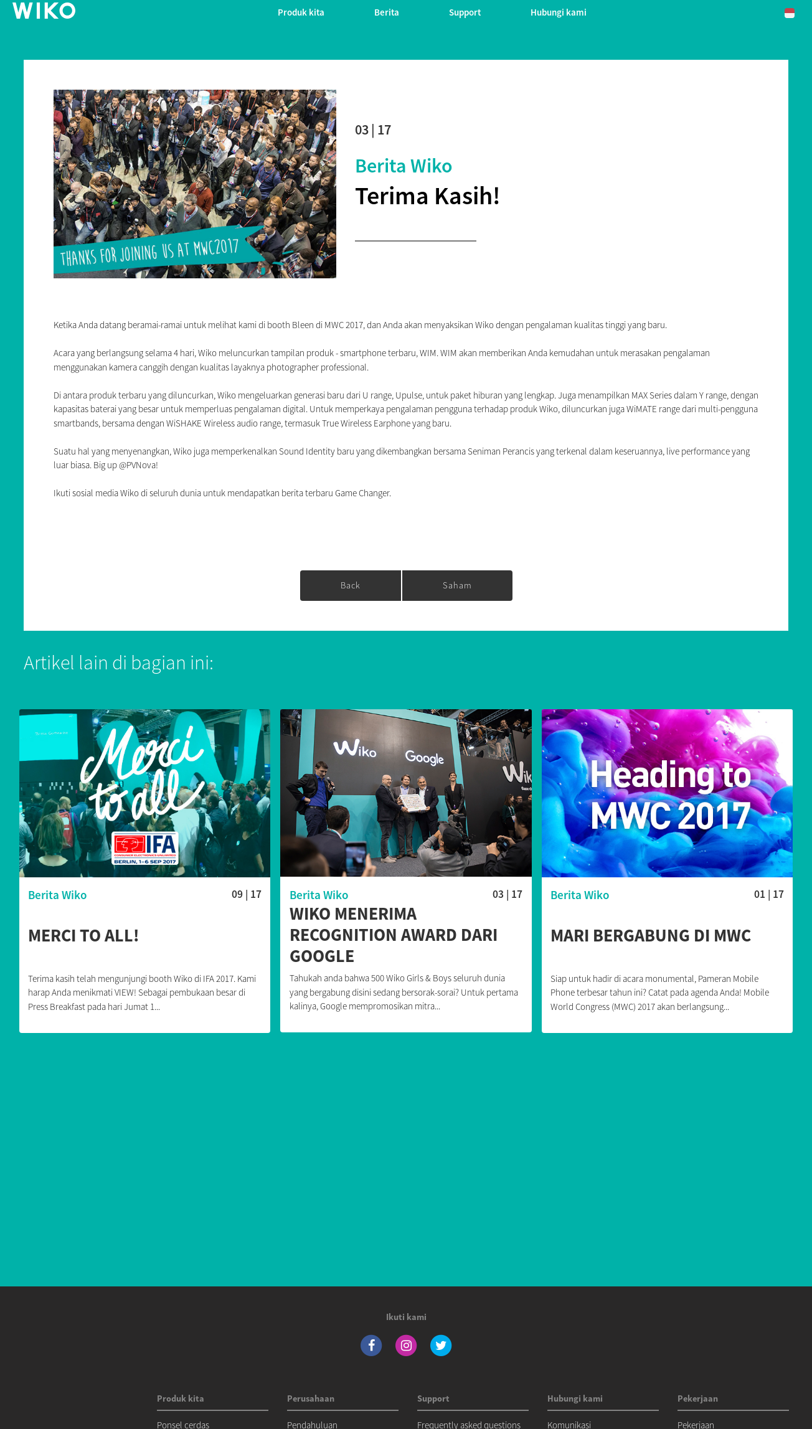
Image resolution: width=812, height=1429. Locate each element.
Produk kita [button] (301, 12)
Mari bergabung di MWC (650, 935)
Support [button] (465, 12)
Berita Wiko (404, 165)
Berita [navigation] (386, 12)
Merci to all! (83, 935)
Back (351, 585)
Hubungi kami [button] (559, 12)
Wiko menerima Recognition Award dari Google (394, 934)
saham (457, 585)
